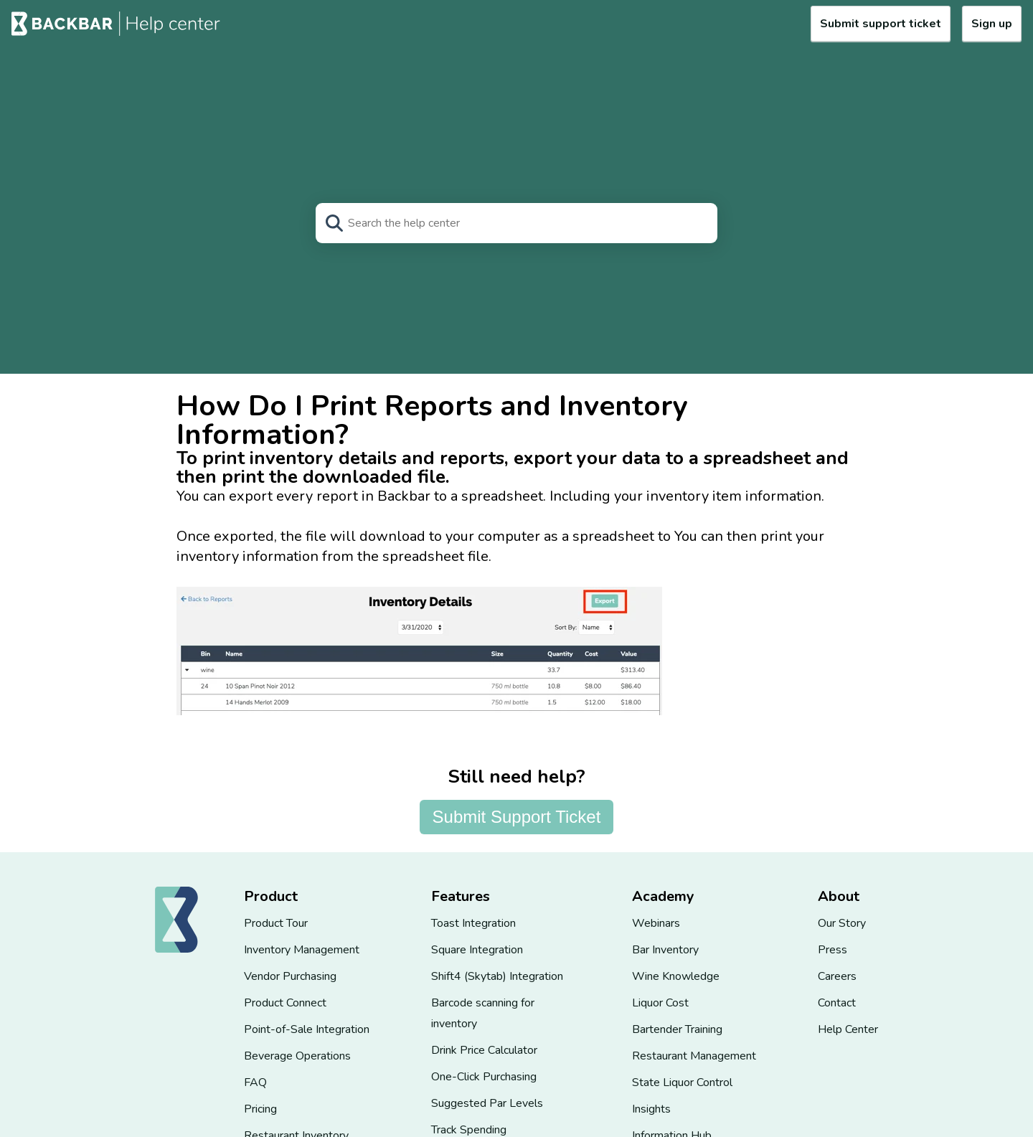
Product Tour (276, 923)
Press (832, 950)
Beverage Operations (297, 1056)
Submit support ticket (880, 24)
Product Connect (285, 1003)
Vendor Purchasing (290, 976)
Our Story (842, 923)
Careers (837, 976)
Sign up (991, 24)
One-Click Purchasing (484, 1077)
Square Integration (477, 950)
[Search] (516, 223)
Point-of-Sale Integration (306, 1029)
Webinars (656, 923)
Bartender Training (677, 1029)
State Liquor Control (682, 1082)
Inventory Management (301, 950)
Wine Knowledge (676, 976)
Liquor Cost (660, 1003)
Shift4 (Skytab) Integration (497, 976)
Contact (837, 1003)
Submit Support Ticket (517, 816)
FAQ (255, 1082)
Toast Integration (473, 923)
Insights (651, 1109)
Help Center (848, 1029)
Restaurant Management (694, 1056)
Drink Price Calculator (484, 1050)
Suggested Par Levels (487, 1103)
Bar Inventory (665, 950)
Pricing (260, 1109)
